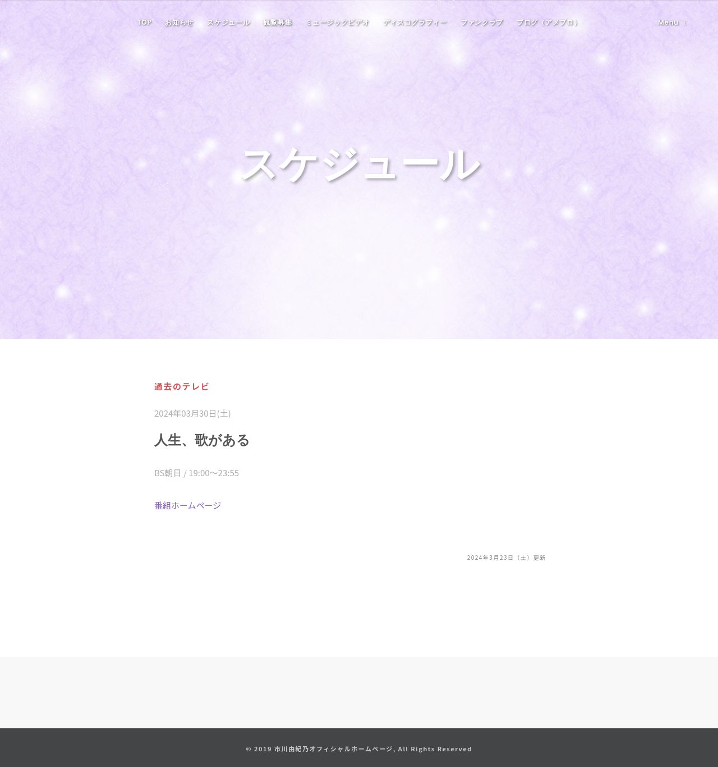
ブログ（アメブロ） (549, 22)
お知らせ (179, 22)
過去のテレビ (182, 386)
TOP (144, 22)
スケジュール (228, 22)
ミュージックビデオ (337, 22)
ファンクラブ (482, 22)
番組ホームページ (187, 505)
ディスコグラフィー (415, 22)
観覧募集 (277, 22)
